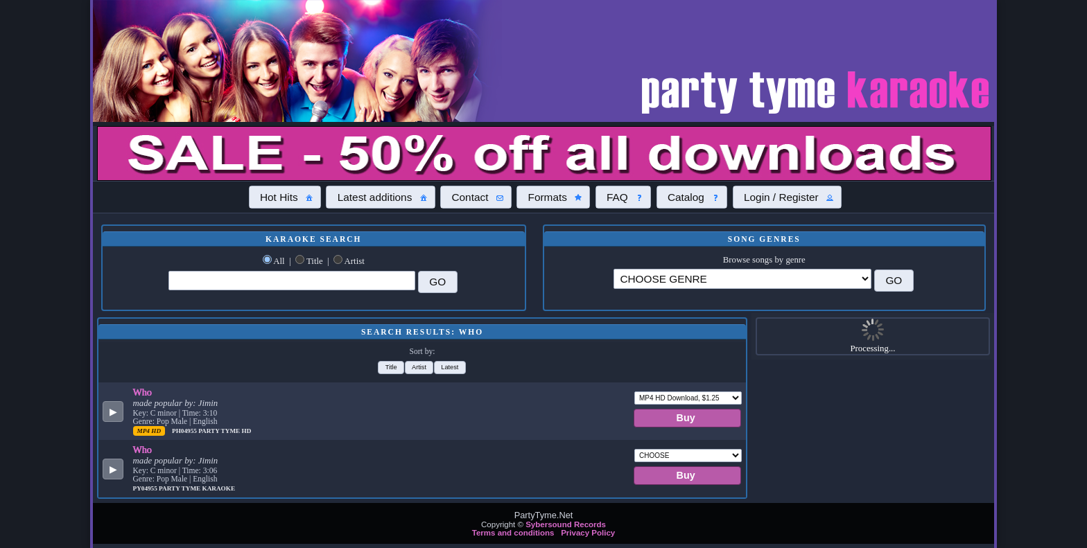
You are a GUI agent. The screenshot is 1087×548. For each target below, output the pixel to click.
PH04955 (185, 430)
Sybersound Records (565, 524)
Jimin (208, 403)
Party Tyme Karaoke (197, 488)
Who (142, 392)
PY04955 (146, 488)
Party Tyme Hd (224, 430)
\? (742, 279)
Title (314, 261)
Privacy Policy (588, 533)
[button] (285, 197)
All (278, 261)
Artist (355, 261)
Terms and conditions (513, 533)
